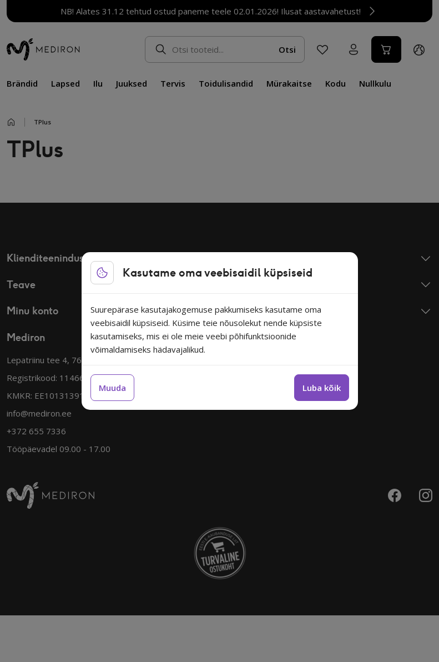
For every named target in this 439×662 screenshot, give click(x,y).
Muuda (112, 387)
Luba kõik (321, 387)
